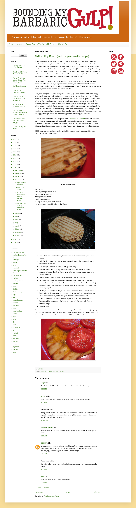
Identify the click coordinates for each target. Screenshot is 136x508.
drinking (15, 289)
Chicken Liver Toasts (19, 188)
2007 (15, 242)
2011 (15, 161)
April (17, 226)
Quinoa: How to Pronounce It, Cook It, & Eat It (19, 98)
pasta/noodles (17, 311)
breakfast (16, 268)
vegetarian (56, 371)
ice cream (16, 306)
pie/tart (15, 314)
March (17, 229)
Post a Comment (43, 487)
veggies (62, 371)
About (19, 44)
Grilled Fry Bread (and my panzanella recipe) (62, 56)
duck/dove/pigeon (18, 292)
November (18, 173)
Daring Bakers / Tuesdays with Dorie (40, 44)
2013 (15, 155)
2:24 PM (44, 483)
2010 (15, 164)
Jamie (43, 477)
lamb (14, 308)
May (17, 223)
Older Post (96, 492)
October (18, 177)
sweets (15, 344)
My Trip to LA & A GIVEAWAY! (19, 67)
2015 (15, 149)
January (18, 235)
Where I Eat (62, 44)
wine (14, 352)
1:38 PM (44, 469)
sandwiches (16, 327)
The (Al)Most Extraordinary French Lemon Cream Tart (20, 112)
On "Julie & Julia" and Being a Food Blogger (19, 120)
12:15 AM (44, 420)
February (18, 232)
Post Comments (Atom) (51, 496)
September (18, 180)
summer (15, 341)
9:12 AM (44, 454)
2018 (15, 139)
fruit (14, 297)
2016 (15, 145)
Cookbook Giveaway (20, 86)
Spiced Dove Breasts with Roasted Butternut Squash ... (20, 196)
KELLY (43, 443)
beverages (16, 260)
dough (46, 371)
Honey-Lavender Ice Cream (20, 183)
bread (42, 371)
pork (14, 316)
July (16, 216)
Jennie (43, 396)
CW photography (18, 252)
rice (14, 322)
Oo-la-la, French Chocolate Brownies (19, 91)
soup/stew (16, 338)
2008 (15, 239)
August (17, 213)
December (18, 170)
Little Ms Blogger (47, 427)
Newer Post (39, 492)
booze (15, 262)
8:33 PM (44, 389)
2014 (15, 152)
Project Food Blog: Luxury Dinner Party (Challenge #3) (19, 80)
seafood (15, 333)
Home (11, 44)
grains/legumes (18, 300)
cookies (15, 278)
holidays (15, 303)
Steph (43, 383)
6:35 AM (44, 436)
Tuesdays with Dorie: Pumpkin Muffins (20, 73)
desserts (15, 284)
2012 (15, 158)
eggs (14, 294)
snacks (15, 336)
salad (50, 371)
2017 (15, 142)
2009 (15, 168)
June (17, 220)
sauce (14, 330)
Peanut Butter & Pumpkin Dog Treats (19, 105)
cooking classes (18, 281)
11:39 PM (44, 402)
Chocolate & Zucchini (77, 119)
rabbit (15, 319)
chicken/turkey (17, 275)
